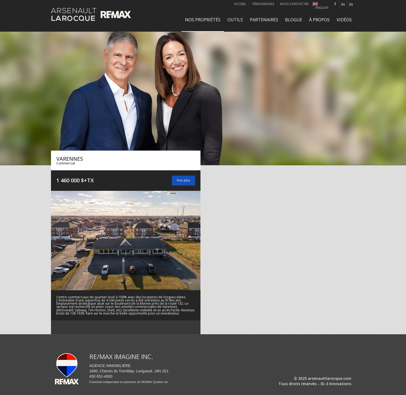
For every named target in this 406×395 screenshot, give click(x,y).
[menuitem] (240, 4)
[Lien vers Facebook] (335, 4)
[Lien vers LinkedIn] (343, 4)
